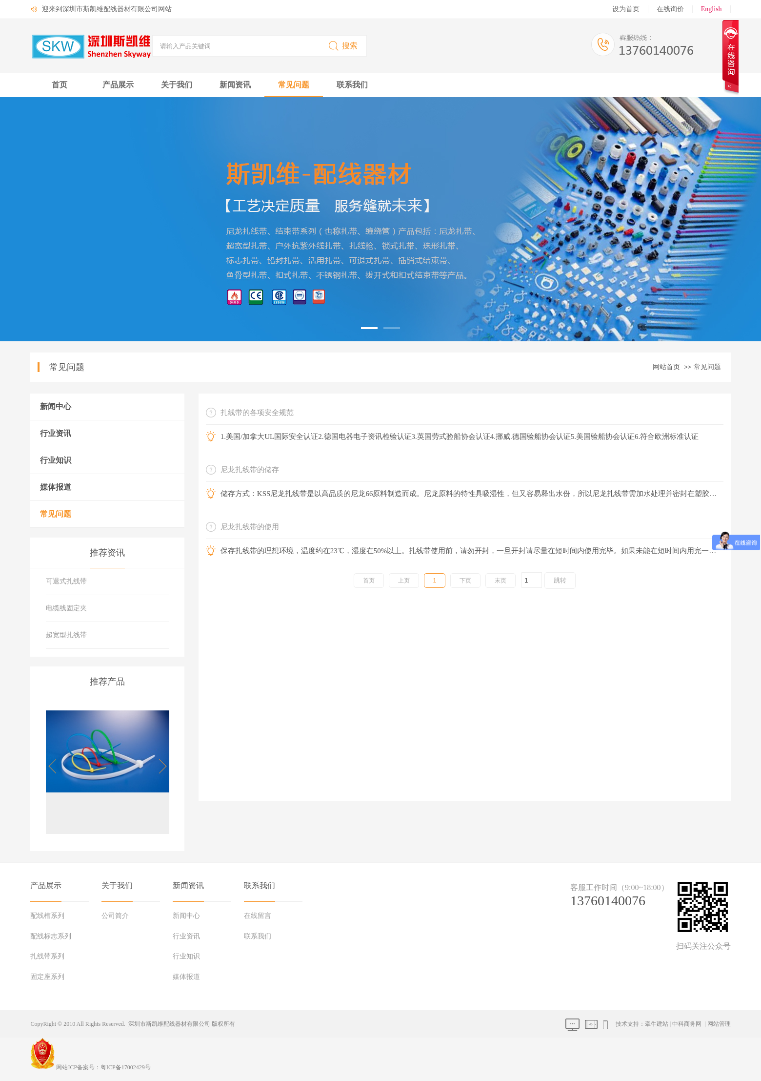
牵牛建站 (656, 1023)
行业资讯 (55, 433)
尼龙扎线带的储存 (249, 470)
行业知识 (55, 460)
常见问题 (293, 85)
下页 (465, 580)
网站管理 (719, 1023)
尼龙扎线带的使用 (249, 527)
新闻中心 (55, 406)
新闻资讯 (235, 85)
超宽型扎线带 (66, 635)
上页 (404, 580)
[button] (159, 766)
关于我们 (176, 85)
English (711, 9)
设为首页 (626, 9)
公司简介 (115, 915)
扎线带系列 (47, 956)
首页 (59, 85)
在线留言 (257, 915)
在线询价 (670, 9)
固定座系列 (47, 976)
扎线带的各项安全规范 (257, 412)
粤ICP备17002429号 (125, 1067)
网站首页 (666, 367)
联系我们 (352, 85)
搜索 (343, 46)
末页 (500, 580)
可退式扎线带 (66, 581)
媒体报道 (55, 487)
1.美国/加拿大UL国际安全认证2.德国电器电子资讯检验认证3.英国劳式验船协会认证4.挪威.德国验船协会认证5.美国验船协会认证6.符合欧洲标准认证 (459, 436)
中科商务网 (686, 1023)
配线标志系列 (50, 936)
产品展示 (118, 85)
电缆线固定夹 (66, 608)
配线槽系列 (47, 915)
